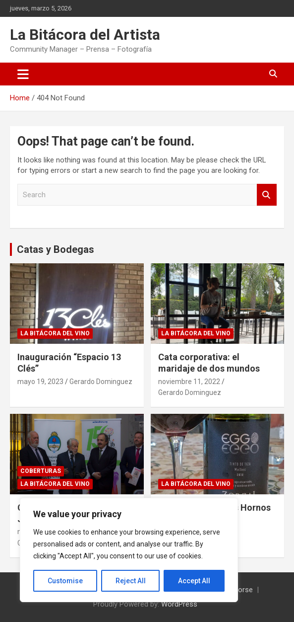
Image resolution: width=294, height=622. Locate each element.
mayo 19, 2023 (40, 382)
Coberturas (40, 470)
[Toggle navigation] (23, 74)
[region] (129, 550)
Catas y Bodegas (55, 249)
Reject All (131, 581)
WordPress (179, 604)
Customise (65, 581)
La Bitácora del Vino (55, 333)
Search (267, 195)
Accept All (194, 581)
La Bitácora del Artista (85, 34)
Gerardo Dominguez (100, 382)
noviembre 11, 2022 (189, 382)
